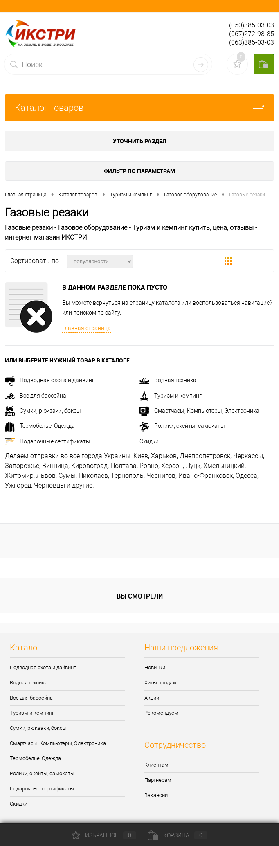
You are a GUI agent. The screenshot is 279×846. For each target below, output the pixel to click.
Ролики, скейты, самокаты (182, 426)
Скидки (149, 441)
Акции (151, 698)
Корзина (177, 835)
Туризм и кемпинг (171, 395)
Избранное (104, 835)
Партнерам (157, 780)
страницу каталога (155, 302)
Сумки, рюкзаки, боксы (43, 410)
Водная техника (168, 380)
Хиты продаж (160, 683)
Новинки (154, 667)
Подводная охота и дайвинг (49, 380)
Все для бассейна (35, 395)
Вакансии (156, 795)
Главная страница (86, 328)
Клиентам (156, 765)
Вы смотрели (140, 596)
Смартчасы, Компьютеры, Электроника (199, 410)
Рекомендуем (161, 713)
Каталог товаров (139, 107)
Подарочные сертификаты (47, 441)
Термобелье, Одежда (40, 426)
